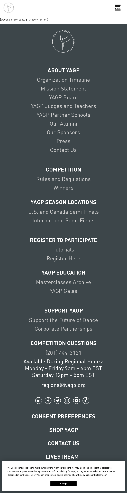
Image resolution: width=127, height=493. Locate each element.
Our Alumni (63, 123)
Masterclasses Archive (63, 282)
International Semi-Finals (63, 220)
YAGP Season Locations (63, 201)
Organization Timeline (63, 79)
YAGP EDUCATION (64, 272)
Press (64, 141)
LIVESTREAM (63, 456)
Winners (63, 187)
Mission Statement (63, 88)
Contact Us (63, 149)
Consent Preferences (63, 416)
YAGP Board (63, 97)
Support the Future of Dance (63, 320)
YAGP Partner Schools (63, 114)
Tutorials (63, 249)
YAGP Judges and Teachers (63, 106)
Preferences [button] (100, 475)
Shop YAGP (63, 429)
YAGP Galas (63, 290)
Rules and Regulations (63, 179)
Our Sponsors (63, 132)
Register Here (63, 258)
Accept (63, 483)
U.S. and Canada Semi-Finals (63, 211)
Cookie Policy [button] (29, 475)
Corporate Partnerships (64, 328)
